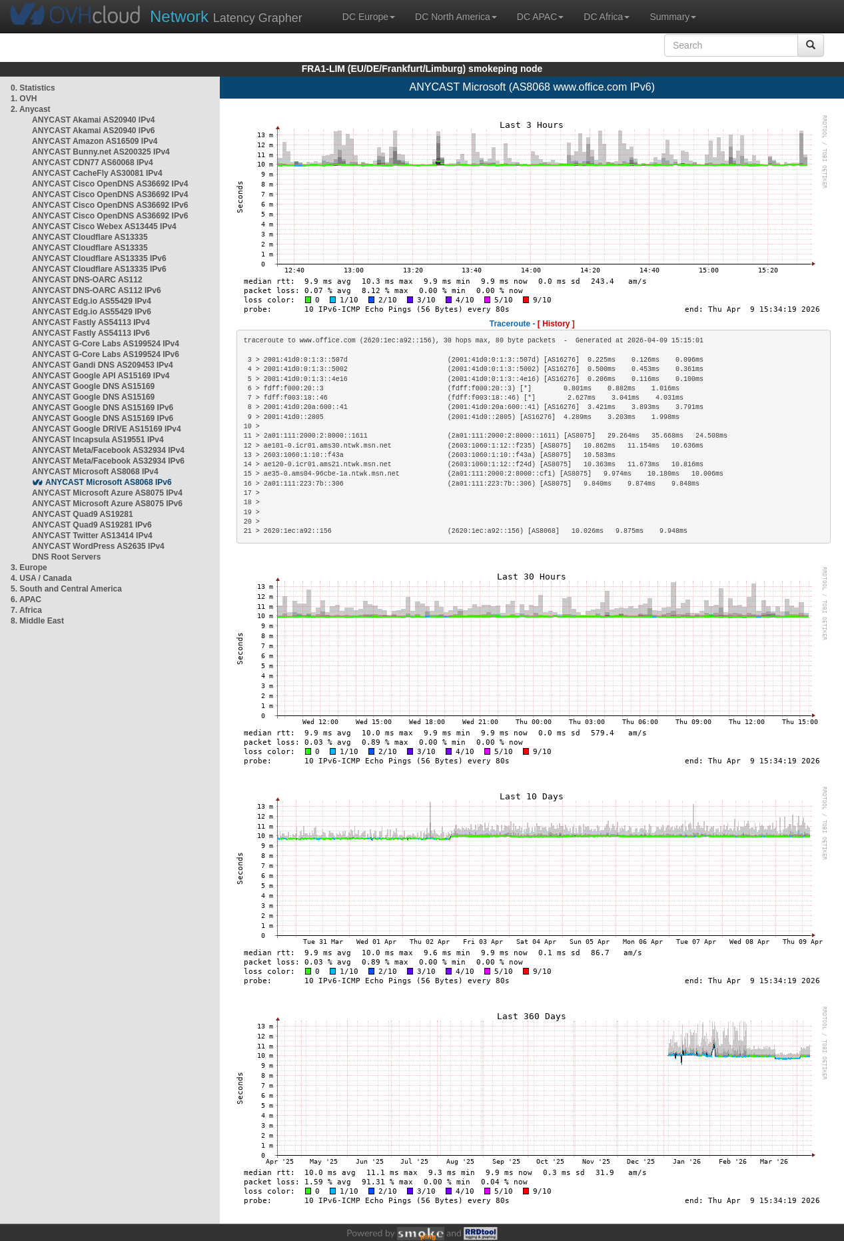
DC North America (456, 16)
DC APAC (540, 16)
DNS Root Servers (66, 557)
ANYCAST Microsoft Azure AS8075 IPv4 (107, 493)
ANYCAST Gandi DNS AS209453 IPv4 (102, 365)
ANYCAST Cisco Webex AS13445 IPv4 (104, 226)
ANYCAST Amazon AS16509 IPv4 (95, 141)
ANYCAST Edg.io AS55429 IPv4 (91, 301)
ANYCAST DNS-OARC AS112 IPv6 (96, 290)
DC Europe (368, 16)
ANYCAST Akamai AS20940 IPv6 (93, 130)
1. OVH (24, 98)
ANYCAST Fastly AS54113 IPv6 (91, 333)
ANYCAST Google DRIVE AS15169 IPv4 (106, 429)
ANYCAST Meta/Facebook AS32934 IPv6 (108, 461)
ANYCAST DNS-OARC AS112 (87, 279)
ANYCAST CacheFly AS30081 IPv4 (97, 173)
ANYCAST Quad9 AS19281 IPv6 (92, 525)
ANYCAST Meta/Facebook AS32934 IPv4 (108, 450)
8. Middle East (37, 620)
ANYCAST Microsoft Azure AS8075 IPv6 (107, 503)
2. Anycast (31, 109)
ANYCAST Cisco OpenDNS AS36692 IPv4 (110, 184)
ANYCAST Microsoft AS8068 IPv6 (108, 482)
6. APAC (26, 599)
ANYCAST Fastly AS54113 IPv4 (91, 322)
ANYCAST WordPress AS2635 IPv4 (98, 546)
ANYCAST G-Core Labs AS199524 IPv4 (105, 343)
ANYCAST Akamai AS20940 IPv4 (93, 120)
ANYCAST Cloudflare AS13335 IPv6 (99, 258)
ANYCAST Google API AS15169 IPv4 (101, 375)
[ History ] (556, 323)
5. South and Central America (66, 589)
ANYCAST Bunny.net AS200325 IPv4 (101, 152)
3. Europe (29, 567)
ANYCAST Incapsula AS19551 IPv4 (98, 439)
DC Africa (607, 16)
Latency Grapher (226, 16)
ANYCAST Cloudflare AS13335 (90, 237)
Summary (672, 16)
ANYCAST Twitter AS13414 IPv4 (92, 535)
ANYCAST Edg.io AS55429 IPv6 (91, 311)
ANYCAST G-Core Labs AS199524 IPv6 (105, 354)
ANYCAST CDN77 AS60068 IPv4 (92, 162)
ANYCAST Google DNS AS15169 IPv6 (102, 407)
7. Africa (26, 610)
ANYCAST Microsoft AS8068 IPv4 (95, 471)
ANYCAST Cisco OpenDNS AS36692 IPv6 (110, 205)
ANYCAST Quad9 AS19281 (82, 514)
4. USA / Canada (41, 578)
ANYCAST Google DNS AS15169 (93, 386)
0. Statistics (33, 88)
